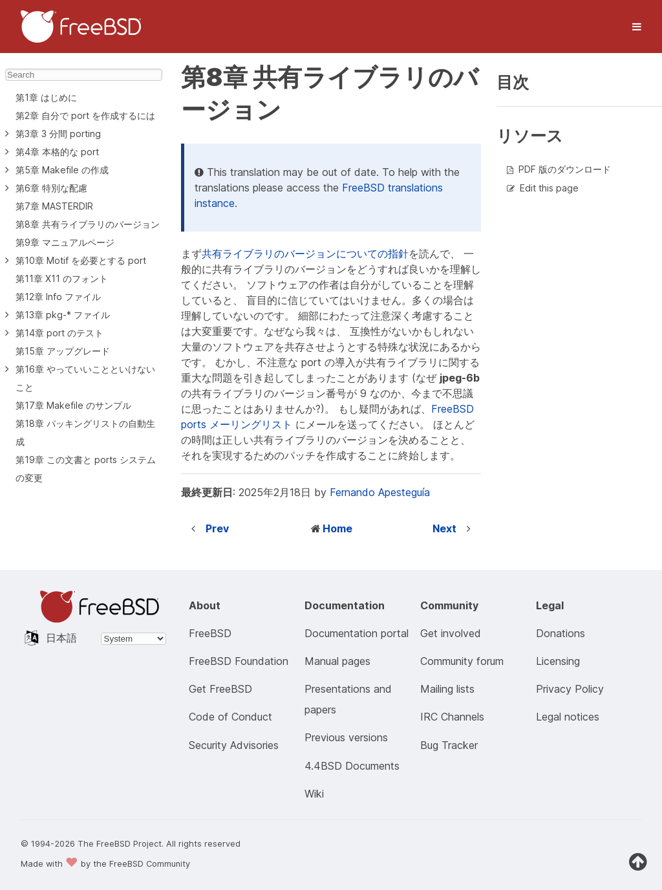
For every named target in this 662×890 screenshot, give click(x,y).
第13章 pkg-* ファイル (63, 314)
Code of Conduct (230, 716)
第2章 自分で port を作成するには (85, 115)
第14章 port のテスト (59, 332)
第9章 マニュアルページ (65, 242)
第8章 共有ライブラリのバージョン (88, 224)
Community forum (462, 661)
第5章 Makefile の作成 (62, 169)
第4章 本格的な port (57, 151)
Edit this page (549, 187)
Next (444, 528)
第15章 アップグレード (63, 350)
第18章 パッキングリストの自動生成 (85, 432)
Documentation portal (356, 633)
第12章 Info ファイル (58, 296)
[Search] (83, 75)
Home (337, 528)
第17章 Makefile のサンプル (73, 405)
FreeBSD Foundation (238, 661)
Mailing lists (447, 688)
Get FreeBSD (220, 688)
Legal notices (567, 716)
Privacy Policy (570, 688)
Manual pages (337, 661)
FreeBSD (210, 633)
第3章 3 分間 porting (58, 133)
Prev (217, 528)
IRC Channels (452, 716)
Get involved (450, 633)
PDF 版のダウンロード (564, 169)
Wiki (314, 793)
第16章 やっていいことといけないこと (85, 378)
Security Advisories (234, 745)
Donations (560, 633)
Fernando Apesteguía (380, 492)
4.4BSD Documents (352, 765)
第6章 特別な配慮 (51, 187)
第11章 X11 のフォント (62, 278)
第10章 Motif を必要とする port (81, 260)
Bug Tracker (449, 745)
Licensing (558, 661)
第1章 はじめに (46, 97)
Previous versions (346, 737)
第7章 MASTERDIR (54, 206)
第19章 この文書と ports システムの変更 (86, 468)
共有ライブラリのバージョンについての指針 (305, 253)
